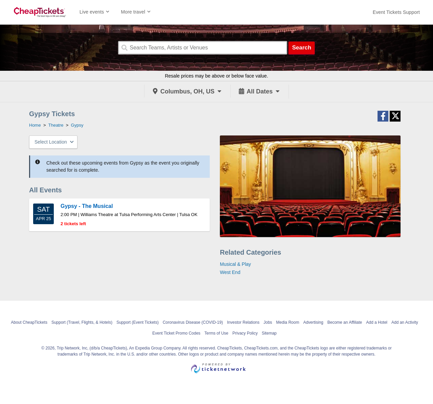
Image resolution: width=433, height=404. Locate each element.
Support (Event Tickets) (137, 322)
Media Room (287, 322)
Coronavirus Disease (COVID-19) (193, 322)
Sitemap (269, 333)
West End (230, 272)
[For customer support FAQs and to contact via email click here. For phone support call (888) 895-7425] (396, 12)
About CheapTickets (29, 322)
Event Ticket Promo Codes (176, 333)
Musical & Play (235, 264)
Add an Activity (404, 322)
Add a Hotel (376, 322)
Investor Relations (243, 322)
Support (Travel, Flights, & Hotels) (81, 322)
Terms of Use (216, 333)
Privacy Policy (245, 333)
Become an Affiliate (344, 322)
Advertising (313, 322)
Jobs (268, 322)
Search (301, 47)
